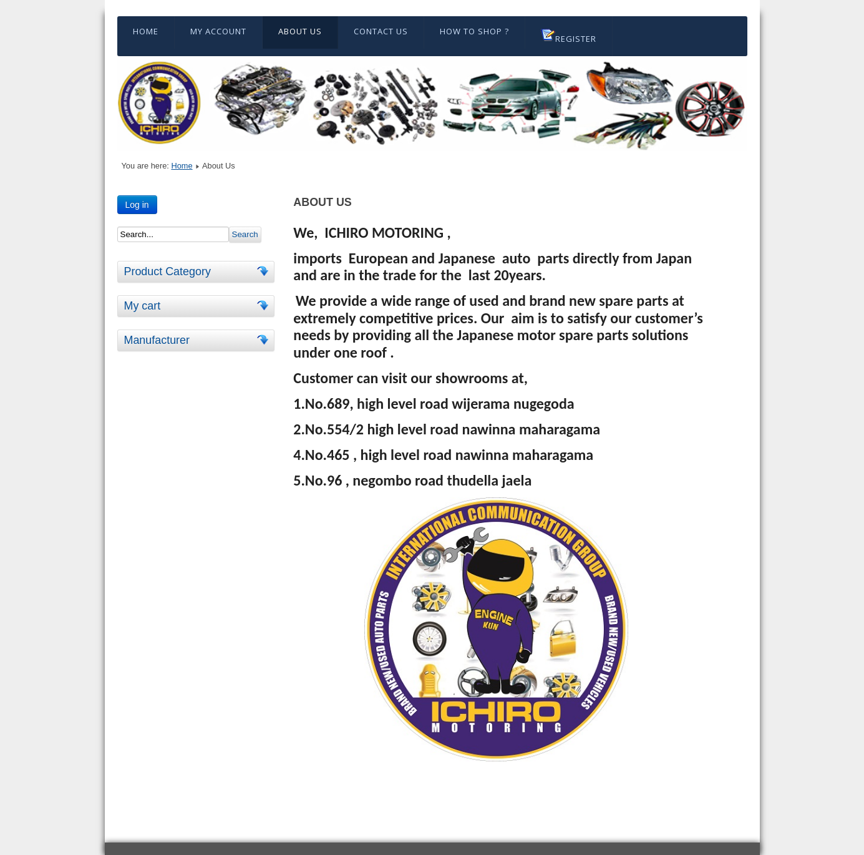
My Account (218, 31)
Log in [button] (137, 205)
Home (145, 31)
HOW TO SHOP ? (474, 31)
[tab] (264, 271)
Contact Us (381, 31)
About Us (300, 31)
